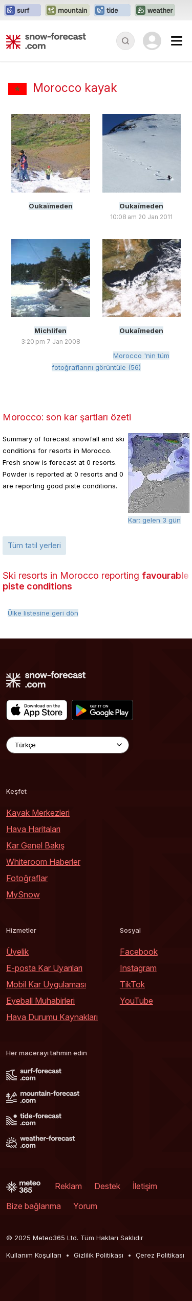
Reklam (68, 1186)
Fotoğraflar (27, 878)
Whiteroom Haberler (43, 862)
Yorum (85, 1206)
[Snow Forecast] (46, 41)
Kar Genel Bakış (35, 845)
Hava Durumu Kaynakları (52, 1017)
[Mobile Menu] (176, 41)
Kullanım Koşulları (33, 1255)
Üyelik (17, 952)
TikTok (132, 984)
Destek (107, 1186)
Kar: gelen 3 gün (154, 520)
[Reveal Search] (125, 41)
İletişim (145, 1186)
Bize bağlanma (33, 1206)
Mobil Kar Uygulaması (46, 984)
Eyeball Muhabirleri (40, 1001)
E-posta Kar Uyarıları (44, 968)
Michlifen (50, 330)
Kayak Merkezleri (38, 813)
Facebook (139, 952)
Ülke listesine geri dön (43, 613)
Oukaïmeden (51, 206)
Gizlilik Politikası (98, 1255)
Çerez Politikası (160, 1255)
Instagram (138, 968)
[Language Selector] (67, 745)
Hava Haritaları (33, 829)
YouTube (136, 1001)
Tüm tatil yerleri (34, 545)
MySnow (23, 894)
